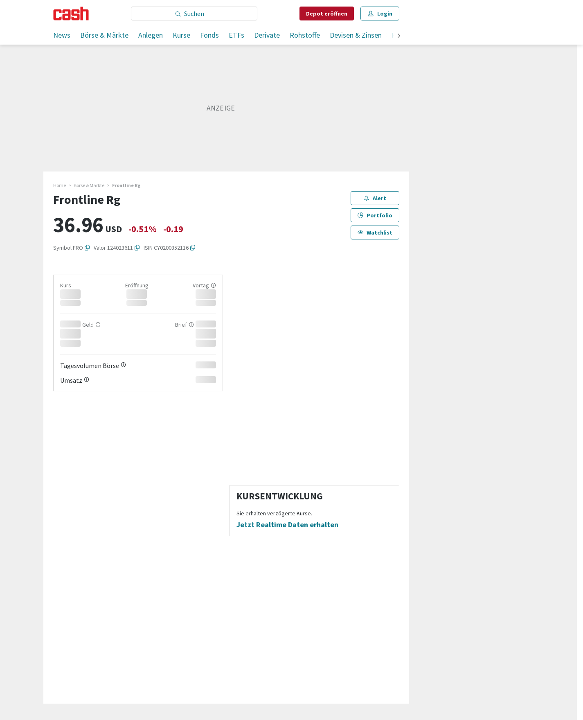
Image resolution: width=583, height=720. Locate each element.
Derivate (267, 35)
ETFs (236, 35)
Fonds (209, 35)
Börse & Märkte (104, 35)
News (61, 35)
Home (59, 185)
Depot (326, 13)
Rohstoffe (305, 35)
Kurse (181, 35)
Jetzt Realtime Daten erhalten (287, 524)
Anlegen (150, 35)
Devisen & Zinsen (356, 35)
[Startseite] (71, 13)
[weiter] (399, 36)
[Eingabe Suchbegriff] (194, 13)
